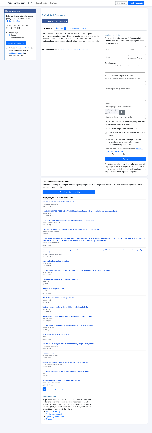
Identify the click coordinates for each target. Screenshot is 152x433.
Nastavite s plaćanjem (16, 43)
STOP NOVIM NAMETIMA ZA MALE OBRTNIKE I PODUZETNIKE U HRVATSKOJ (71, 229)
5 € (10, 25)
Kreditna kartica (17, 38)
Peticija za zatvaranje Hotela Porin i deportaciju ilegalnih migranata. (69, 344)
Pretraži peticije (42, 3)
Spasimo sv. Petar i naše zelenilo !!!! (56, 335)
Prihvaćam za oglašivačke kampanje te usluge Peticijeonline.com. (21, 52)
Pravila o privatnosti (54, 414)
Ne (123, 154)
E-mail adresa (110, 63)
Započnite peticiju (136, 3)
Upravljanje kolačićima (55, 416)
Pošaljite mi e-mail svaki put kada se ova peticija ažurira (126, 134)
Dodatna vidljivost (78, 28)
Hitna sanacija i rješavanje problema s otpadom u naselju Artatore (68, 316)
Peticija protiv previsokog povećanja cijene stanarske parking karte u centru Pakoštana (76, 270)
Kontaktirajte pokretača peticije (74, 49)
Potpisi (61, 28)
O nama (49, 419)
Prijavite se (121, 3)
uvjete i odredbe (24, 48)
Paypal (13, 35)
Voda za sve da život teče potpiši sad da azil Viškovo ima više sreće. (68, 220)
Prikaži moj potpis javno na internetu (122, 128)
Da (113, 154)
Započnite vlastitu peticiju (69, 192)
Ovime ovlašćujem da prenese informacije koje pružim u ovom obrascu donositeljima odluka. (124, 142)
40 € (10, 28)
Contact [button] (53, 3)
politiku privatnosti (16, 53)
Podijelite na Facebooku (54, 21)
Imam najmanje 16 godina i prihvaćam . (124, 150)
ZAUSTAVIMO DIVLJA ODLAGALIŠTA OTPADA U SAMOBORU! (65, 362)
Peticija (48, 28)
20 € (26, 25)
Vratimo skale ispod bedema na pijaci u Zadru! (60, 279)
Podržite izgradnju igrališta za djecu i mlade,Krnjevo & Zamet (66, 371)
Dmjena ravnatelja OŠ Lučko (53, 289)
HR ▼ (31, 3)
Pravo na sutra (48, 353)
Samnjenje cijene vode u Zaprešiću (56, 261)
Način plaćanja (12, 32)
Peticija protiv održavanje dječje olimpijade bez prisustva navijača (68, 325)
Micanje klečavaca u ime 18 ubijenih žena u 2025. (61, 380)
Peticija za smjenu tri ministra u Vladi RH (58, 202)
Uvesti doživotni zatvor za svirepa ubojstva (59, 298)
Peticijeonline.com (16, 3)
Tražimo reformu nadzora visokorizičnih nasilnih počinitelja (65, 307)
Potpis (125, 159)
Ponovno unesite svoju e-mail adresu (119, 75)
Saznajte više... (13, 21)
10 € (18, 25)
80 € (18, 28)
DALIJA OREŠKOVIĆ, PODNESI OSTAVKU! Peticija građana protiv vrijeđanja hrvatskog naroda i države (81, 211)
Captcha (108, 104)
